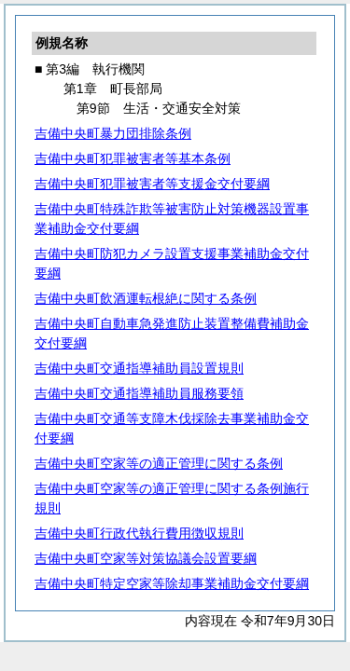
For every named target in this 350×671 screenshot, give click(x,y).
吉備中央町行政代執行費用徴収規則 (139, 533)
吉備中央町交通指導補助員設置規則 (139, 368)
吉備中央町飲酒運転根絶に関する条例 (146, 298)
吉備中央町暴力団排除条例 (113, 133)
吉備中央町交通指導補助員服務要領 (139, 393)
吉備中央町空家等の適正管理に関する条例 (159, 463)
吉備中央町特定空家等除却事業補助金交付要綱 (172, 583)
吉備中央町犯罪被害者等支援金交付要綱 (152, 183)
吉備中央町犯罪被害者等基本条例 (133, 158)
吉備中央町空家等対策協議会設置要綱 (146, 558)
